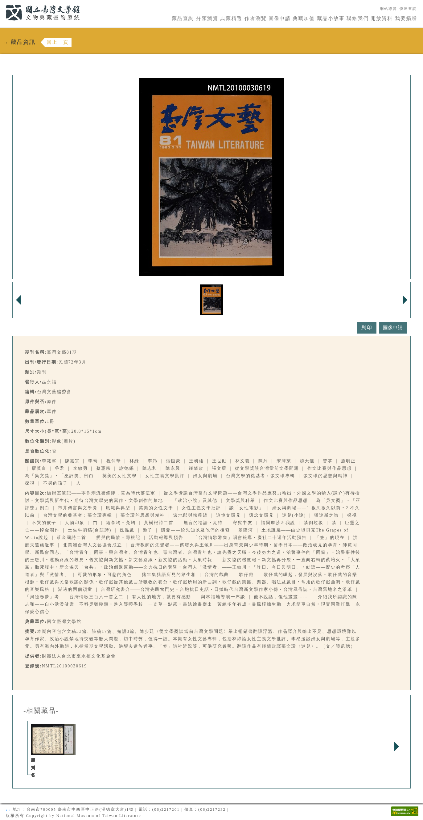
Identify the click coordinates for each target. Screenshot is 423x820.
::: (2, 3)
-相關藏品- (41, 710)
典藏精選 (231, 18)
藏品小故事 (331, 18)
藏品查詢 (183, 18)
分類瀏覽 (207, 18)
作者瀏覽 (255, 18)
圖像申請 (280, 18)
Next (396, 746)
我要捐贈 (406, 18)
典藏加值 (304, 18)
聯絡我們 (358, 18)
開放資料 (382, 18)
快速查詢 (408, 8)
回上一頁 (58, 42)
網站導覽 (388, 8)
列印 (366, 327)
